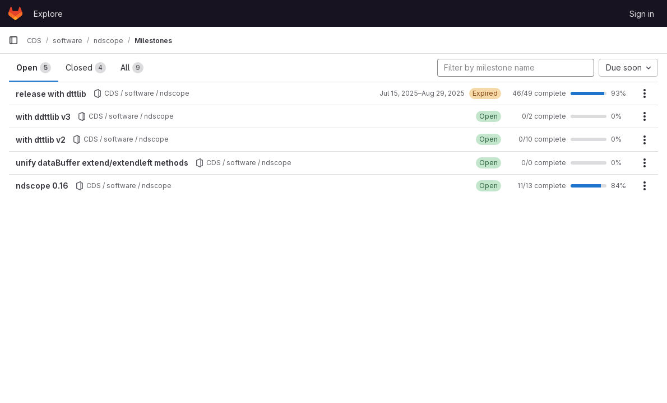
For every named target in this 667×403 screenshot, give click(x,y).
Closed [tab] (86, 67)
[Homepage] (15, 13)
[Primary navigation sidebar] (13, 40)
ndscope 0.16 (42, 185)
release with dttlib (51, 94)
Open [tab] (33, 67)
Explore (48, 13)
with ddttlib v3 (43, 116)
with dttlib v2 (41, 139)
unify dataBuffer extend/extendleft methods (102, 162)
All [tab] (132, 67)
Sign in (641, 13)
